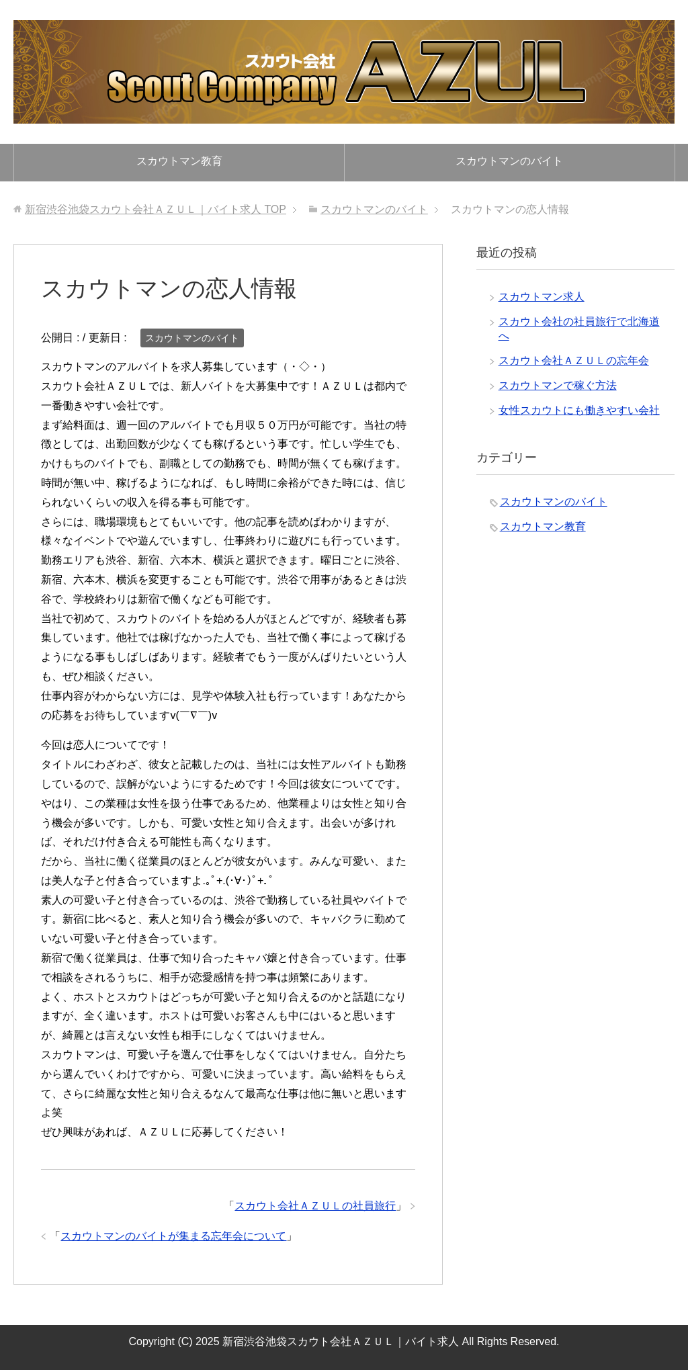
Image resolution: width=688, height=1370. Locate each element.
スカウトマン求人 (542, 296)
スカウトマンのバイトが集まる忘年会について (173, 1236)
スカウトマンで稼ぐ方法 (558, 385)
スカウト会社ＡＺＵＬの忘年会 (574, 360)
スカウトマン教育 (179, 161)
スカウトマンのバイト (509, 161)
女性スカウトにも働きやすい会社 (579, 410)
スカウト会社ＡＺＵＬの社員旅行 (315, 1205)
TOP (155, 209)
